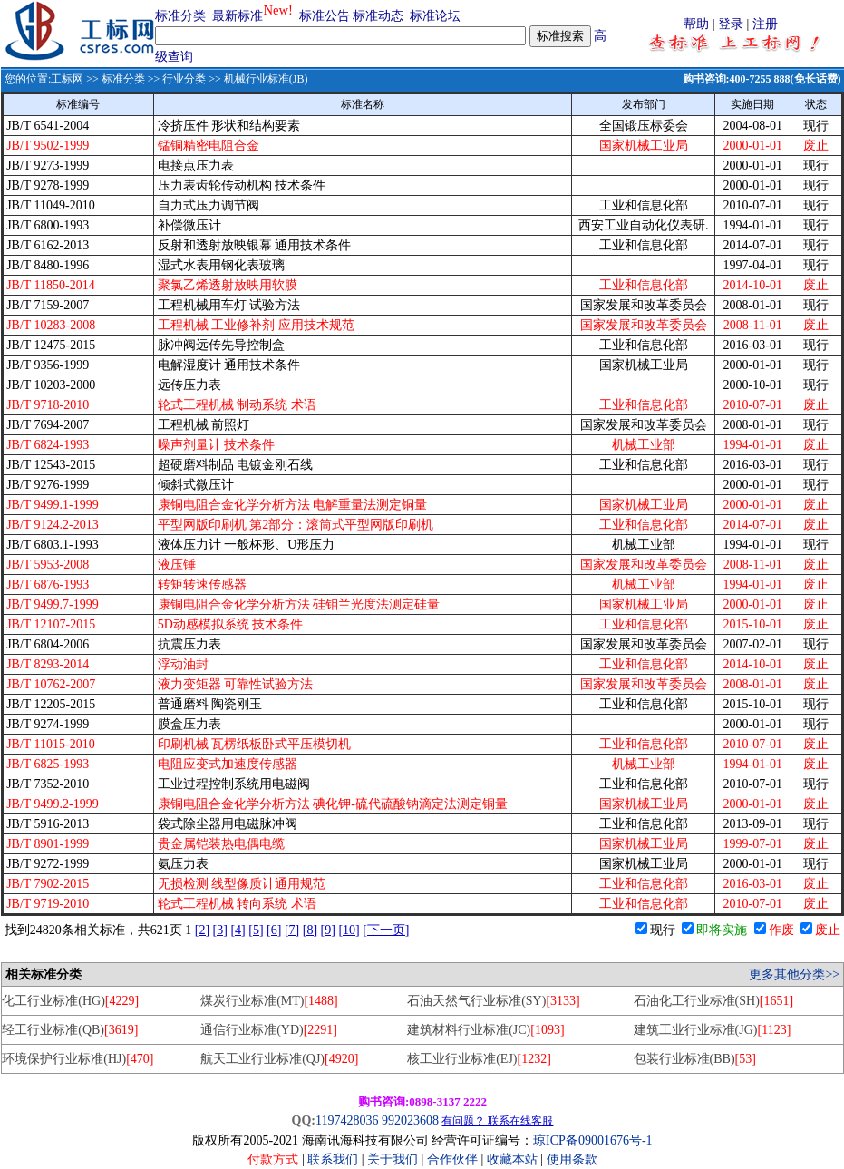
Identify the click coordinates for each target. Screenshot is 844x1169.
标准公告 (324, 16)
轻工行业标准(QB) (70, 1030)
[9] (328, 930)
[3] (220, 930)
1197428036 (346, 1120)
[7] (292, 930)
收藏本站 (512, 1159)
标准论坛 (435, 16)
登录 (730, 24)
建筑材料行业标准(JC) (485, 1030)
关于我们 (394, 1159)
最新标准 (237, 16)
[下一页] (386, 930)
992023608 (410, 1120)
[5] (255, 930)
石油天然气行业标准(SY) (493, 1001)
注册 (765, 24)
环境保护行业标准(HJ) (77, 1059)
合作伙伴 (452, 1159)
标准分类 (180, 16)
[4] (237, 930)
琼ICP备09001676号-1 (592, 1140)
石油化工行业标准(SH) (714, 1001)
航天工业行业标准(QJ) (279, 1059)
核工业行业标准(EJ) (479, 1059)
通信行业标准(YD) (268, 1030)
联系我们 (332, 1159)
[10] (348, 930)
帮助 (696, 24)
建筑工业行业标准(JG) (712, 1030)
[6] (274, 930)
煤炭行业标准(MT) (269, 1001)
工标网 (67, 79)
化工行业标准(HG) (70, 1001)
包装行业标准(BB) (695, 1059)
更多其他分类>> (794, 974)
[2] (202, 930)
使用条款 (572, 1159)
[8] (310, 930)
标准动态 (378, 16)
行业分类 (184, 79)
